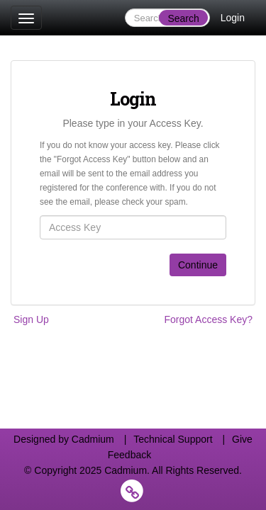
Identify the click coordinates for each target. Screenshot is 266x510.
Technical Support (172, 439)
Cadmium (93, 439)
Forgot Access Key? (208, 319)
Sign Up (31, 319)
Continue (198, 265)
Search (183, 18)
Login (233, 17)
